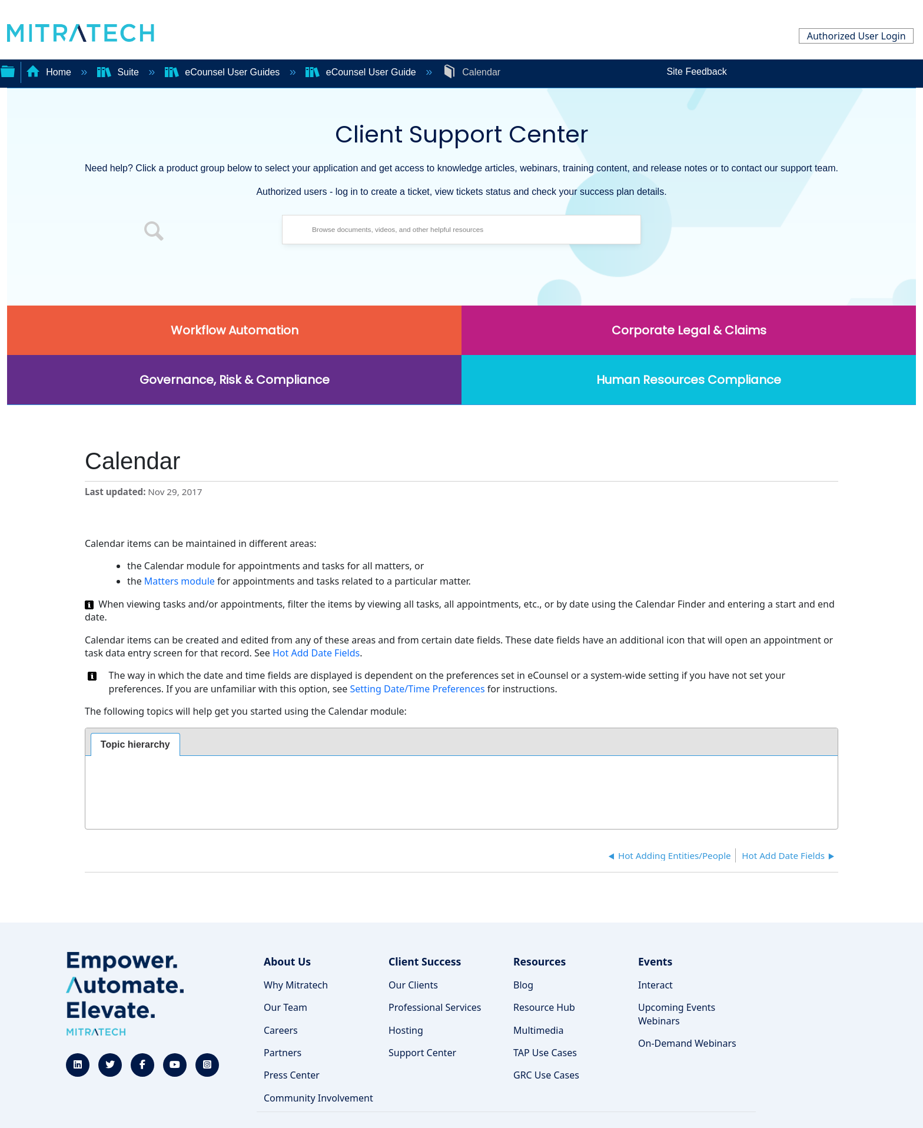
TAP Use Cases (545, 1052)
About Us (287, 961)
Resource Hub (544, 1007)
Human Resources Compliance (688, 379)
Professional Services (435, 1007)
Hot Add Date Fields (316, 652)
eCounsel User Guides (224, 72)
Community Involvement (318, 1097)
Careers (281, 1030)
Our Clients (413, 984)
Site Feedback (696, 72)
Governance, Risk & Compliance (235, 379)
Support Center (422, 1052)
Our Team (285, 1007)
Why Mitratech (296, 984)
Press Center (292, 1075)
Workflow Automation (234, 330)
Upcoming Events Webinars (676, 1014)
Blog (523, 984)
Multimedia (538, 1030)
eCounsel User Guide (362, 72)
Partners (282, 1052)
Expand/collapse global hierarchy (7, 70)
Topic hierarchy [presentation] (135, 744)
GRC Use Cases (546, 1075)
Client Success (425, 961)
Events (655, 961)
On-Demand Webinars (687, 1043)
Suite (119, 72)
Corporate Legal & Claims (689, 330)
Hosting (406, 1030)
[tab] (135, 745)
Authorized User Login (856, 35)
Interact (655, 984)
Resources (539, 961)
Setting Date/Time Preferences (418, 688)
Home (50, 72)
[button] (154, 232)
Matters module (179, 581)
